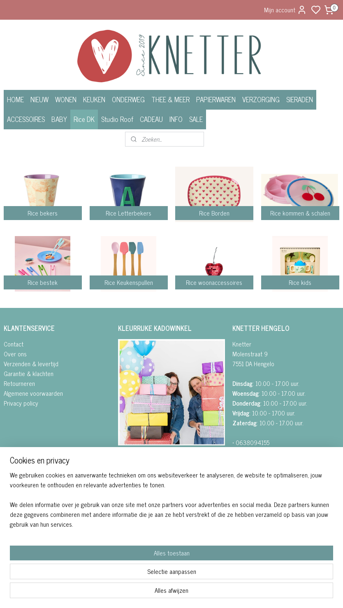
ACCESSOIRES (26, 119)
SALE (196, 119)
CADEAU (151, 119)
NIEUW (39, 99)
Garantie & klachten (28, 373)
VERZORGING (261, 99)
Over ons (15, 354)
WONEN (65, 99)
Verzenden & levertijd (31, 363)
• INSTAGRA (132, 470)
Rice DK (84, 119)
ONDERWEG (128, 99)
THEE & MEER (170, 99)
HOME (15, 99)
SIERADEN (299, 99)
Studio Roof (117, 119)
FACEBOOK (135, 460)
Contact (13, 344)
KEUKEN (94, 99)
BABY (59, 119)
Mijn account (285, 10)
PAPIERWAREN (216, 99)
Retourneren (19, 383)
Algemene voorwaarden (33, 393)
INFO (176, 119)
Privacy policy (21, 403)
